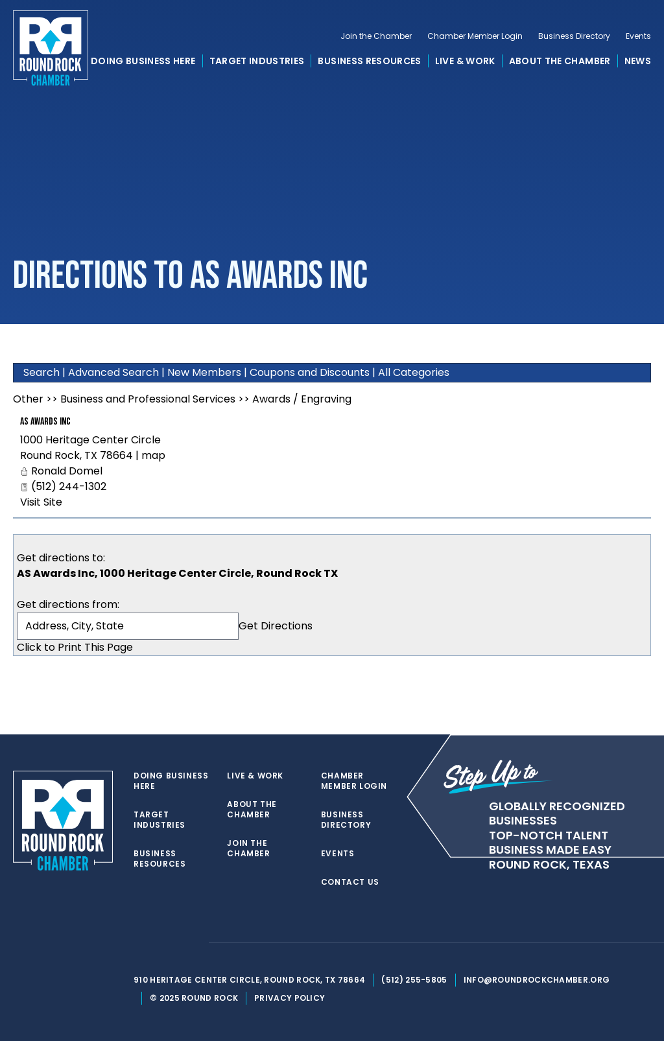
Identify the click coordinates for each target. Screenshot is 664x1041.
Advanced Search (113, 372)
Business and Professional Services (147, 399)
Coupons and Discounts (310, 372)
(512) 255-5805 (414, 979)
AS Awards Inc (45, 421)
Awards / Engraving (301, 399)
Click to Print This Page (75, 647)
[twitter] (140, 942)
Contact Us (350, 882)
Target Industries (257, 60)
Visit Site (41, 502)
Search (41, 372)
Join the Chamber (376, 36)
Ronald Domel (66, 470)
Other (28, 399)
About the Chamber (560, 60)
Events (638, 36)
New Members (204, 372)
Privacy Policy (289, 997)
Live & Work (465, 60)
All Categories (413, 372)
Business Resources (369, 60)
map (153, 455)
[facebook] (166, 942)
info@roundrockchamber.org (537, 979)
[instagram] (191, 942)
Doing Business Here (143, 60)
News (637, 60)
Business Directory (574, 36)
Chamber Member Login (475, 36)
